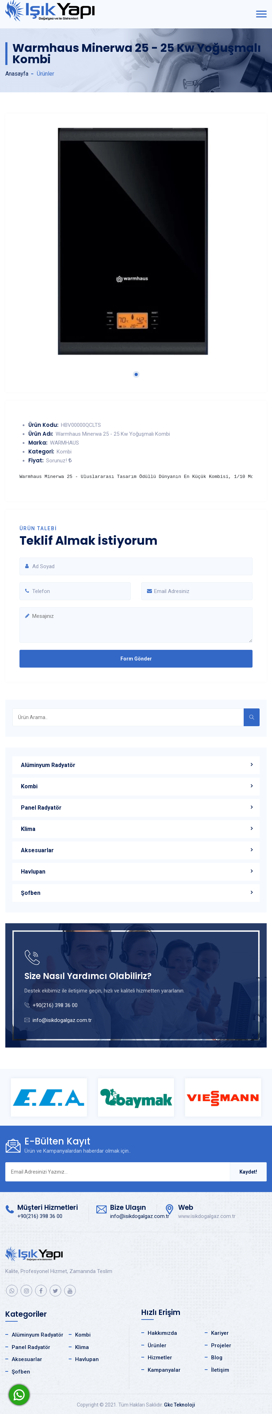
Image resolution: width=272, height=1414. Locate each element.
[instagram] (26, 1290)
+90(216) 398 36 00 (55, 1005)
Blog (216, 1357)
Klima (28, 829)
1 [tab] (136, 374)
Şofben (30, 893)
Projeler (221, 1345)
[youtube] (70, 1290)
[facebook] (41, 1290)
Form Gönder (136, 659)
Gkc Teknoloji (179, 1405)
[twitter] (55, 1290)
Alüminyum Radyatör (48, 765)
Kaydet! (248, 1172)
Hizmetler (160, 1357)
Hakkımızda (162, 1333)
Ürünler (157, 1345)
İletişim (220, 1370)
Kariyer (220, 1333)
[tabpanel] (136, 241)
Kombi (29, 786)
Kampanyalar (164, 1370)
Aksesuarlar (37, 850)
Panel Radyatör (41, 807)
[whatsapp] (12, 1290)
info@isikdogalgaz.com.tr (62, 1020)
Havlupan (33, 871)
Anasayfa (16, 73)
